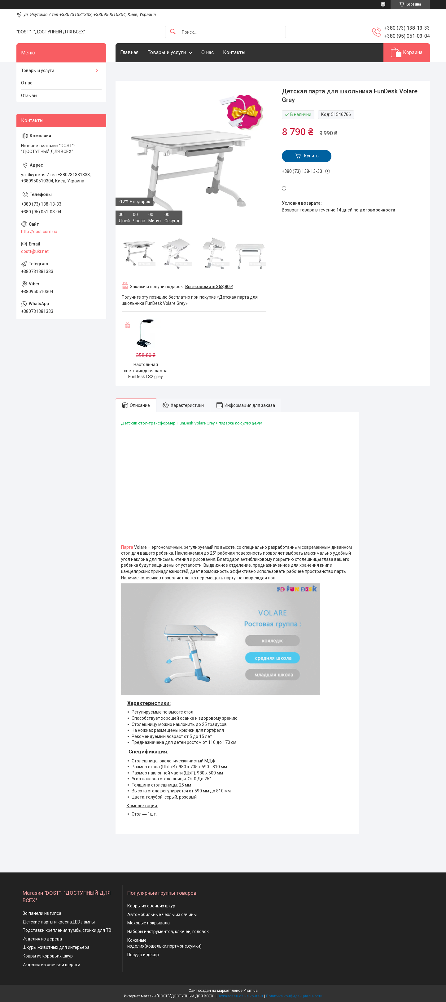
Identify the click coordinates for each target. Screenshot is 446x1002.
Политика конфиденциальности (294, 996)
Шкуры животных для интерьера (56, 947)
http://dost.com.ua (39, 231)
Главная (129, 52)
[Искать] (172, 32)
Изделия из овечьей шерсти (51, 964)
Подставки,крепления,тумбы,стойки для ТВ (67, 930)
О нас (207, 52)
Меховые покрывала (148, 922)
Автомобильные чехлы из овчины (162, 914)
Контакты (234, 52)
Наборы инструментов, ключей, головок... (169, 931)
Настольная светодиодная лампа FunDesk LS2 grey (146, 370)
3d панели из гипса (42, 913)
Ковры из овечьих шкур (151, 905)
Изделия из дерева (42, 938)
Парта (127, 547)
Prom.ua (250, 990)
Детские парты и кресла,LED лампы (59, 921)
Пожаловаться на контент (240, 996)
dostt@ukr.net (35, 251)
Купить (311, 155)
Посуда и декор (143, 954)
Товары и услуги (167, 52)
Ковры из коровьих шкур (48, 955)
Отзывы (29, 95)
